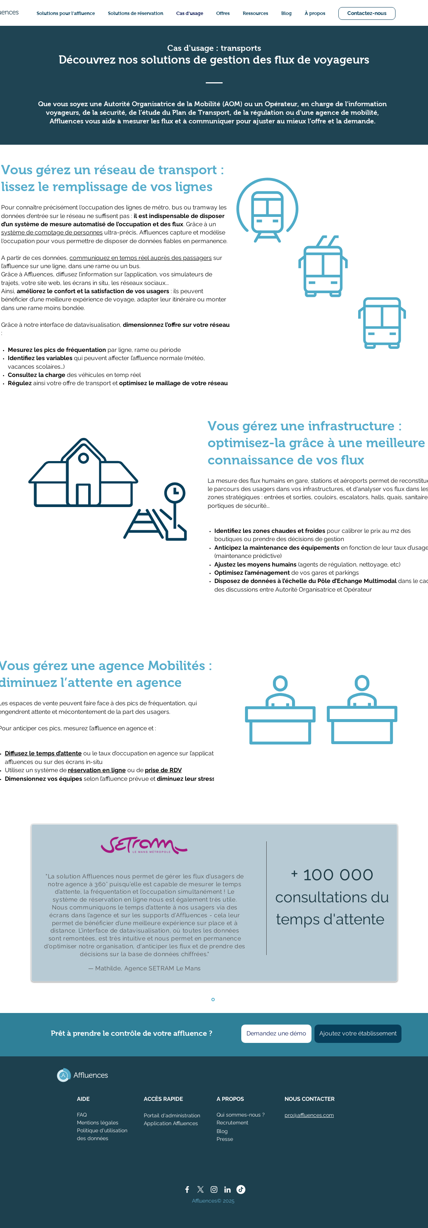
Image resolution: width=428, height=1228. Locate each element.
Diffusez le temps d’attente (43, 753)
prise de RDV (163, 770)
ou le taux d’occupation (115, 753)
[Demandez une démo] (276, 1034)
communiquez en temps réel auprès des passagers (140, 257)
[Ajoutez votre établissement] (357, 1034)
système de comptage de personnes (52, 232)
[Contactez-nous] (367, 13)
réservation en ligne (97, 770)
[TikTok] (240, 1189)
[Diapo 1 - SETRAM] (213, 999)
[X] (200, 1189)
